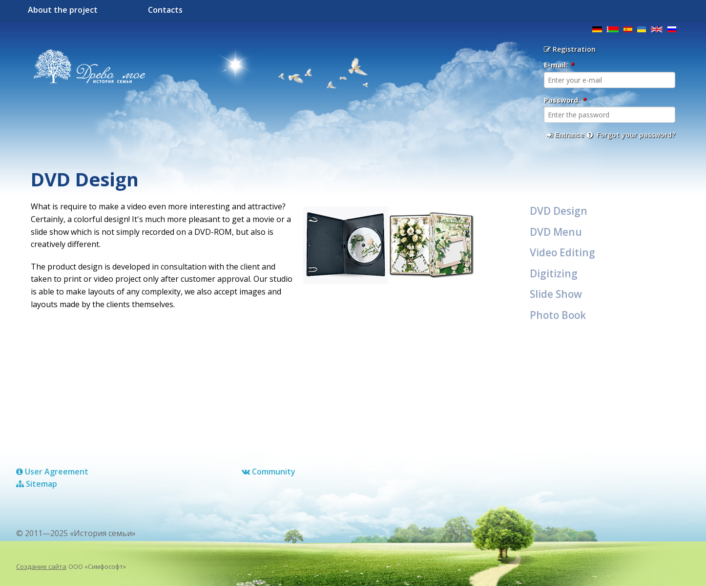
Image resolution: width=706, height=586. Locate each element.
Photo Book (558, 315)
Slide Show (556, 294)
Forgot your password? (631, 134)
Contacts (165, 9)
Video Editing (562, 252)
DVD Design (558, 211)
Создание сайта (41, 566)
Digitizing (554, 273)
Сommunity (268, 471)
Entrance (565, 135)
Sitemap (36, 483)
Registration (570, 49)
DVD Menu (556, 232)
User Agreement (52, 471)
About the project (63, 9)
